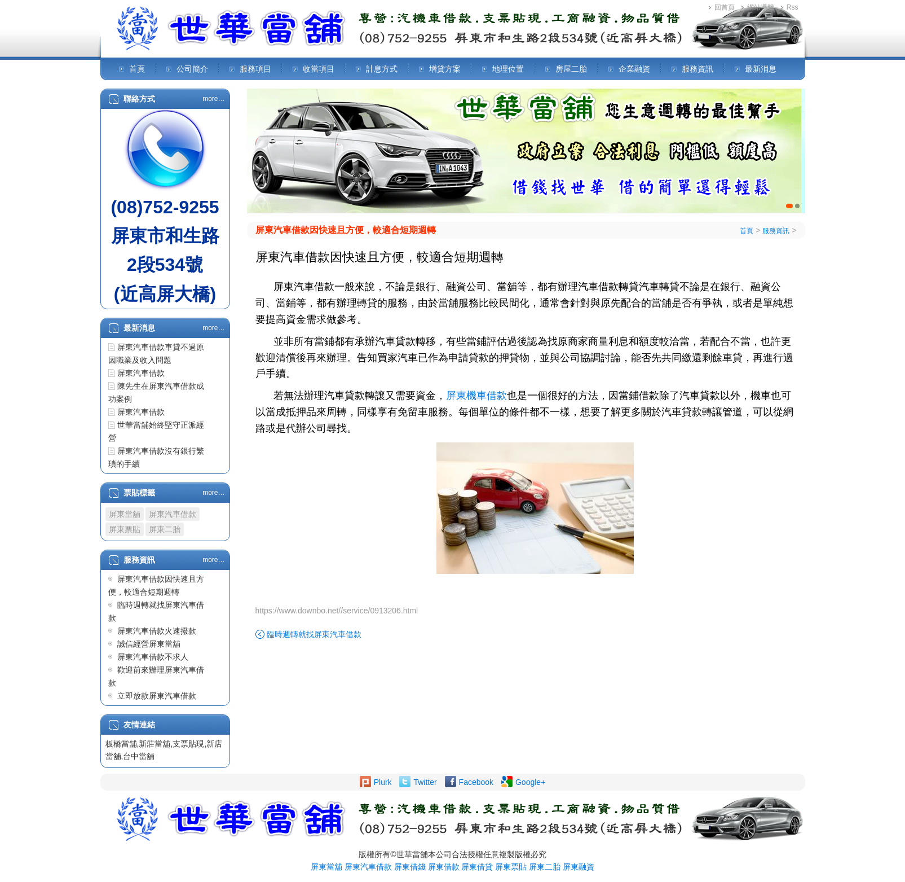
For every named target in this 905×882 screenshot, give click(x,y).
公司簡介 (192, 68)
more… (213, 99)
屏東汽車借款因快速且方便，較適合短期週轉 (345, 230)
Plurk (383, 782)
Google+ (530, 782)
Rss (792, 7)
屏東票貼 (124, 529)
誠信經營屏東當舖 (148, 643)
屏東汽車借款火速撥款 (156, 630)
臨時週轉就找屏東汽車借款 (314, 634)
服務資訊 (697, 68)
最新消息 (760, 68)
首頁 (137, 68)
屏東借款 (444, 866)
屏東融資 (578, 866)
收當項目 (318, 68)
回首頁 (724, 7)
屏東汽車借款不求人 (152, 656)
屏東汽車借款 (141, 373)
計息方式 (382, 68)
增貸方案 (445, 68)
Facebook (476, 782)
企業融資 (634, 68)
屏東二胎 (164, 529)
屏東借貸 (477, 866)
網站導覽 (760, 7)
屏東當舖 (124, 514)
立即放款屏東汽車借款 (156, 695)
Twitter (424, 782)
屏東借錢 (410, 866)
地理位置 (508, 68)
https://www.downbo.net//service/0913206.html (336, 610)
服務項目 (255, 68)
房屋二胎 (571, 68)
